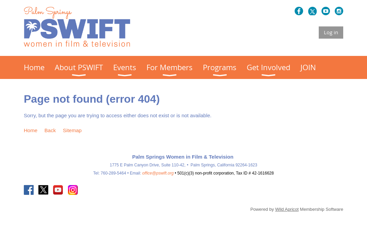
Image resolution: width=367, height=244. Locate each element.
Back (50, 130)
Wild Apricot (287, 209)
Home (30, 130)
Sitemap (72, 130)
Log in (331, 32)
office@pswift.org (158, 173)
